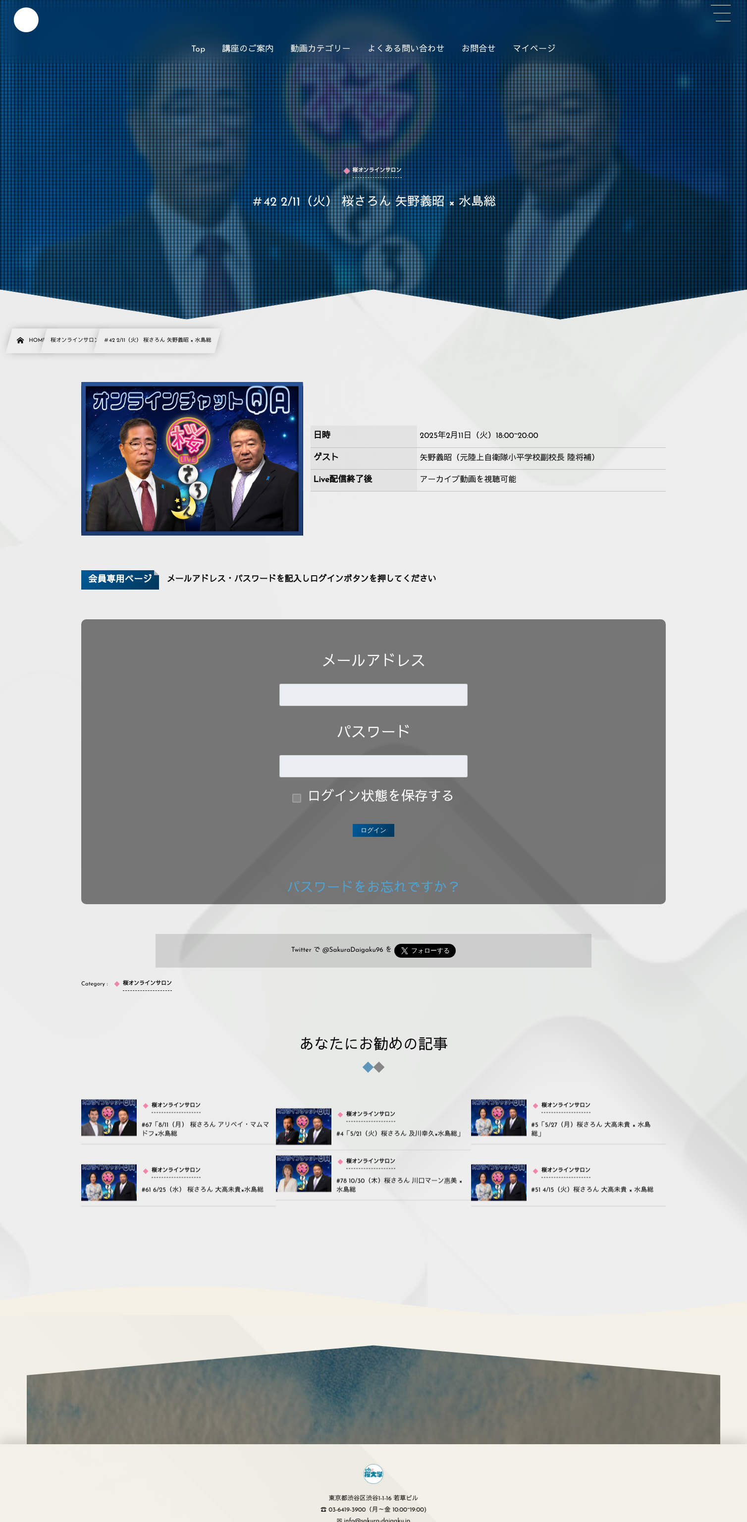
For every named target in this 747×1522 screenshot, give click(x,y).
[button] (720, 13)
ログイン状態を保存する (381, 797)
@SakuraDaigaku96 (352, 950)
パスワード (373, 733)
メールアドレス (373, 662)
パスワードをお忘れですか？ (374, 888)
